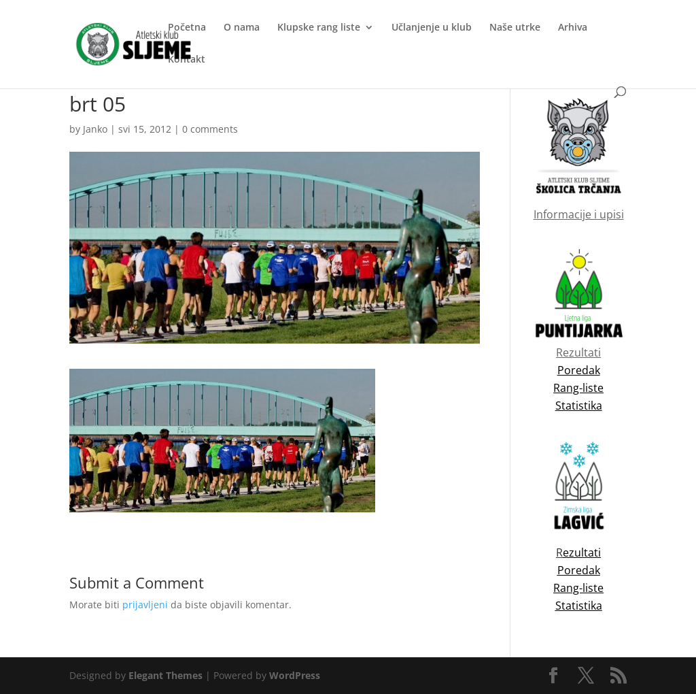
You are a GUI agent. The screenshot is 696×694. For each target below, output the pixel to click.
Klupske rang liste (318, 27)
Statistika (578, 605)
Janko (95, 128)
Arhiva (572, 27)
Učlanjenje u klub (432, 27)
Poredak (578, 570)
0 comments (210, 128)
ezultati (582, 552)
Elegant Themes (165, 675)
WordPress (294, 675)
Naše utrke (514, 27)
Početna (187, 27)
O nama (242, 27)
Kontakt (186, 59)
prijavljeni (145, 604)
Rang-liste (578, 587)
